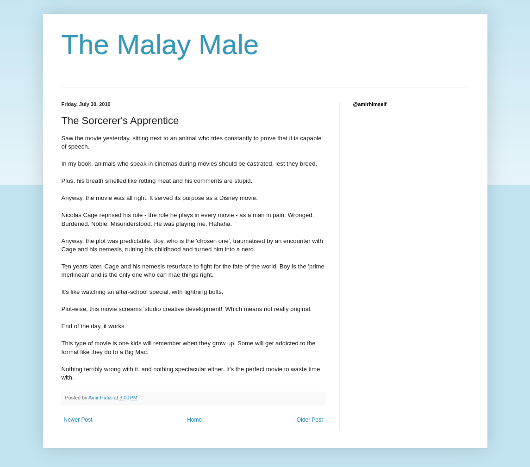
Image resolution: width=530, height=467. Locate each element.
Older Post (310, 420)
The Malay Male (160, 44)
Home (194, 420)
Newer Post (78, 420)
